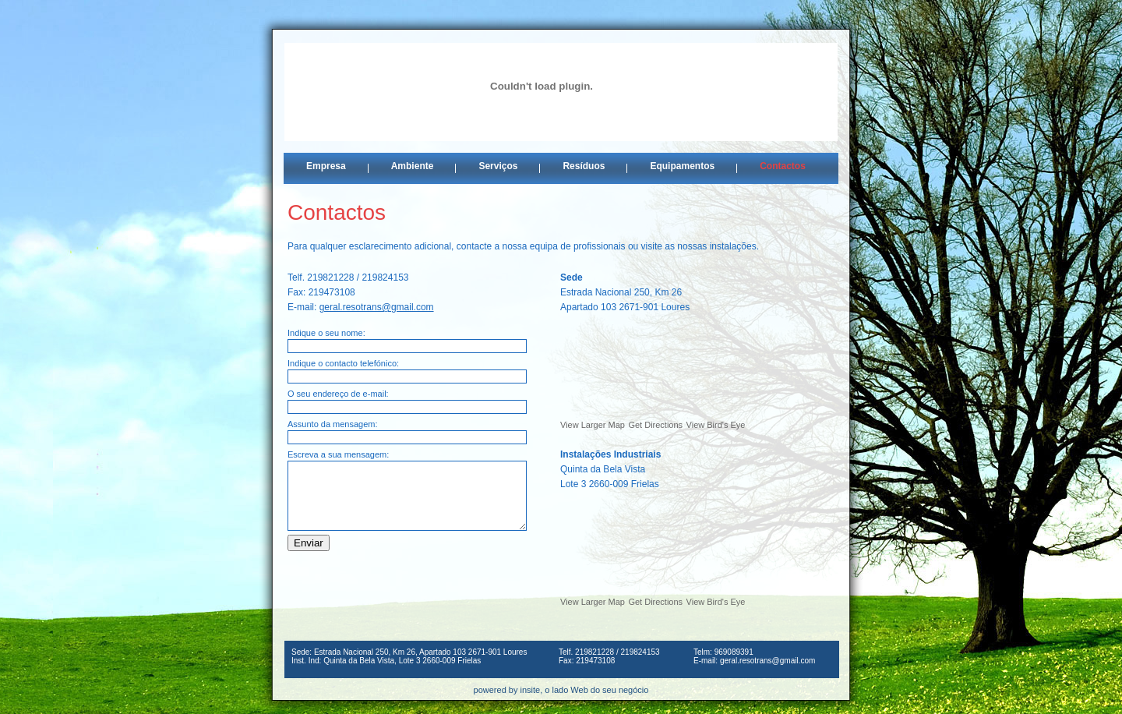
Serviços (497, 166)
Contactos (783, 166)
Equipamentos (682, 166)
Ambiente (412, 166)
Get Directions (655, 424)
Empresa (326, 166)
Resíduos (584, 166)
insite (530, 690)
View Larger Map (592, 424)
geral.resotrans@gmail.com (376, 307)
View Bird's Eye (716, 424)
